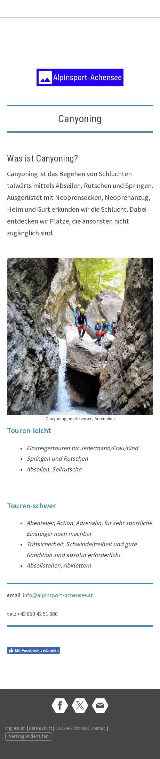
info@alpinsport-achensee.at (58, 595)
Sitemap (98, 728)
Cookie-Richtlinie (71, 728)
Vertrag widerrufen (28, 736)
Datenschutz (40, 728)
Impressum (15, 728)
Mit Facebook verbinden (33, 650)
